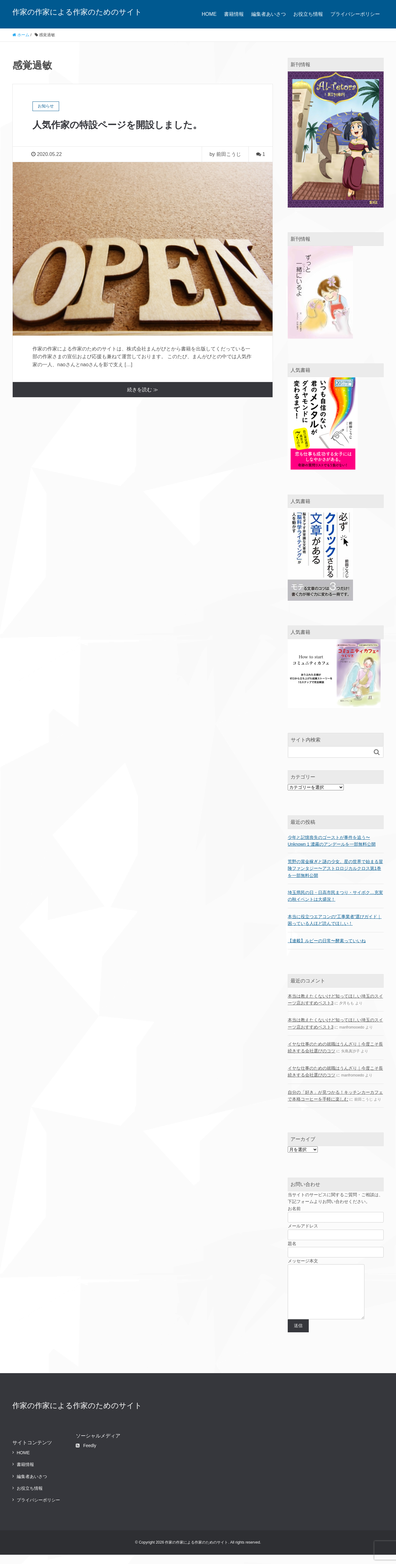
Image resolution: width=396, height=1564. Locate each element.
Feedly (86, 1454)
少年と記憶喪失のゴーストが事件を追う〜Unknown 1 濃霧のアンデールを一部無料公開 (332, 841)
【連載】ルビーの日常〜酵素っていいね (327, 940)
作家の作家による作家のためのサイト (77, 12)
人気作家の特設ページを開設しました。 (122, 124)
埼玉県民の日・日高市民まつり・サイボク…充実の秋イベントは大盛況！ (335, 896)
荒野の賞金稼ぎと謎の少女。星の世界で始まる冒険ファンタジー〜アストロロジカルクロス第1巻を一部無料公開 (335, 868)
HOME (209, 14)
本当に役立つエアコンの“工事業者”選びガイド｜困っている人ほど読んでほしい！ (334, 920)
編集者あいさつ (268, 14)
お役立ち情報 (308, 14)
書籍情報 (234, 14)
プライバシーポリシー (355, 14)
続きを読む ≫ (142, 389)
